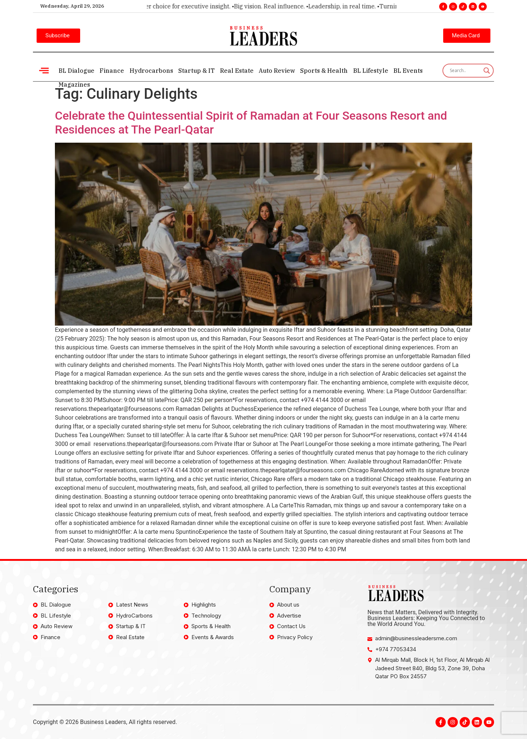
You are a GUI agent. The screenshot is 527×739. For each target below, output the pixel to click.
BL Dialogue (76, 70)
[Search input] (465, 70)
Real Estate (236, 70)
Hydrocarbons (151, 70)
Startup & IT (196, 70)
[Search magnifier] (487, 70)
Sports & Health (323, 70)
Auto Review (276, 70)
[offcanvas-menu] (44, 70)
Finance (112, 70)
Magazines (74, 84)
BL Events (407, 70)
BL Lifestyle (370, 70)
